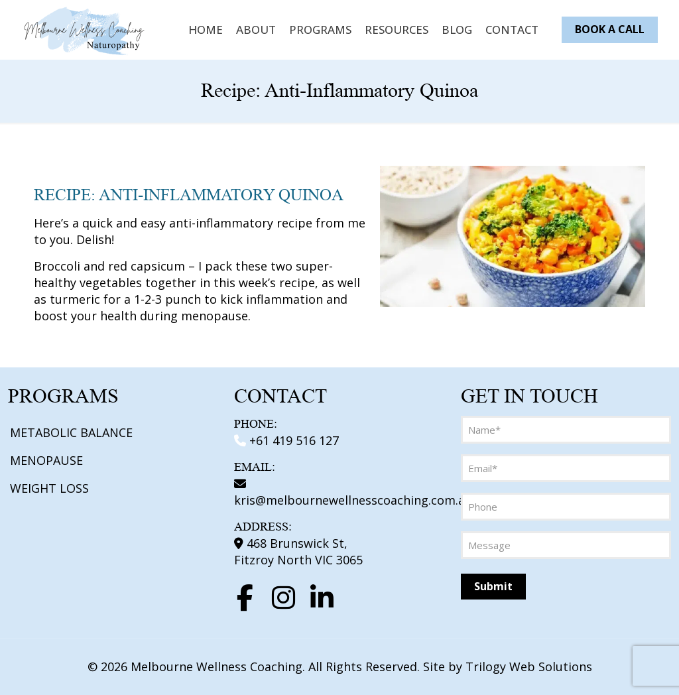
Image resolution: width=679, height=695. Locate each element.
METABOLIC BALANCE (71, 432)
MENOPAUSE (46, 460)
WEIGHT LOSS (49, 488)
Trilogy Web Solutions (528, 666)
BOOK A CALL (610, 29)
